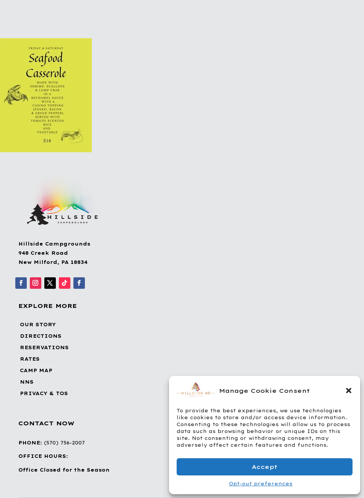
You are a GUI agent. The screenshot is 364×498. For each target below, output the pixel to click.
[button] (349, 390)
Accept (265, 466)
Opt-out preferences (260, 484)
